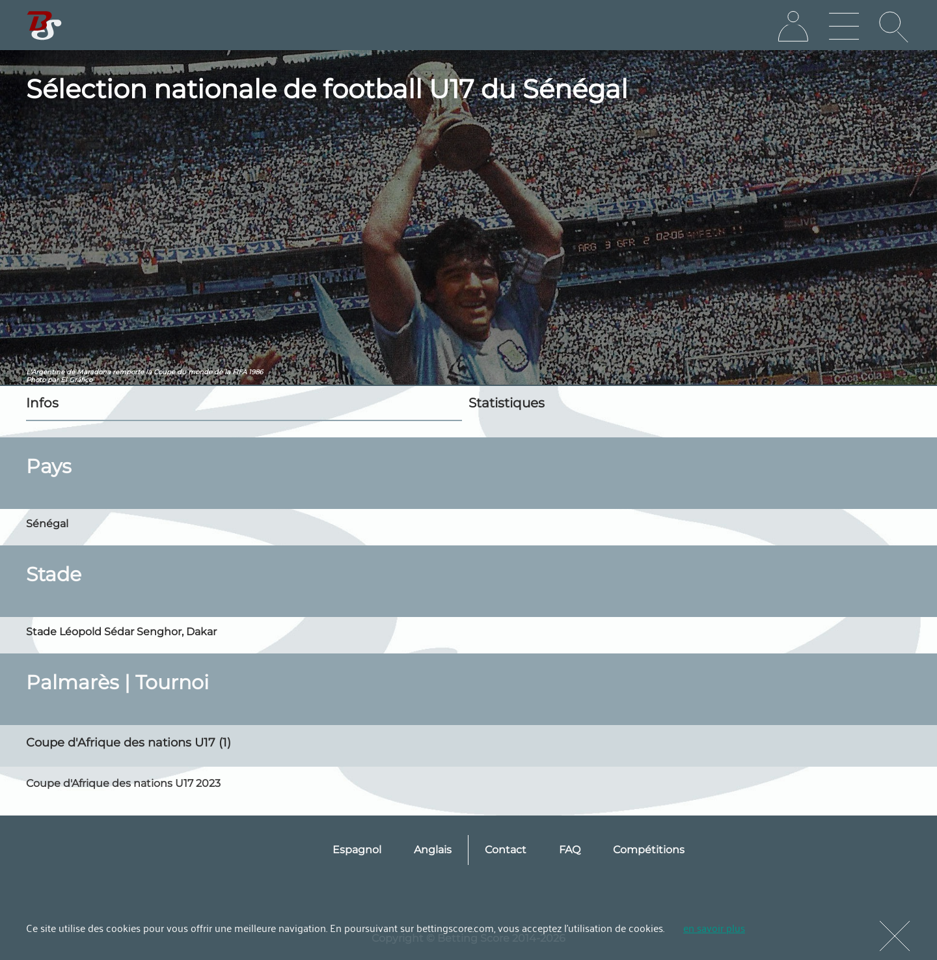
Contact (505, 849)
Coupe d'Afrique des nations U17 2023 (123, 783)
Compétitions (649, 849)
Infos (42, 403)
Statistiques (506, 403)
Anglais (433, 849)
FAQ (569, 849)
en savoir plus (714, 927)
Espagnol (357, 849)
